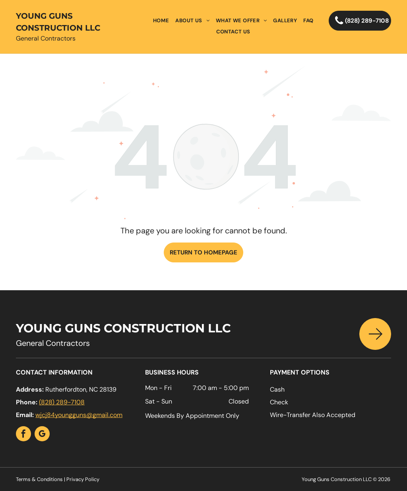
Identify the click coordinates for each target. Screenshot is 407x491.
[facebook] (23, 434)
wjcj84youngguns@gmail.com (78, 415)
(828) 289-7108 (62, 402)
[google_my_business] (42, 434)
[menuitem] (161, 20)
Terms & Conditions (39, 479)
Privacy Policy (82, 479)
